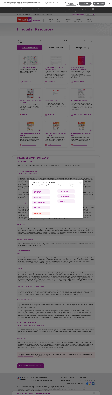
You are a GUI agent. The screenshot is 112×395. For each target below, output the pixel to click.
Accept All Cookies (99, 3)
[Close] (109, 3)
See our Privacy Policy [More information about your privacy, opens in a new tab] (42, 4)
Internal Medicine (64, 196)
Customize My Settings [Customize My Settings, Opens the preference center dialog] (71, 3)
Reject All (85, 3)
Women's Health (64, 191)
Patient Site (37, 213)
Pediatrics (62, 201)
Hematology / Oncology (38, 191)
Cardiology (37, 207)
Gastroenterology (39, 202)
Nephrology (37, 197)
